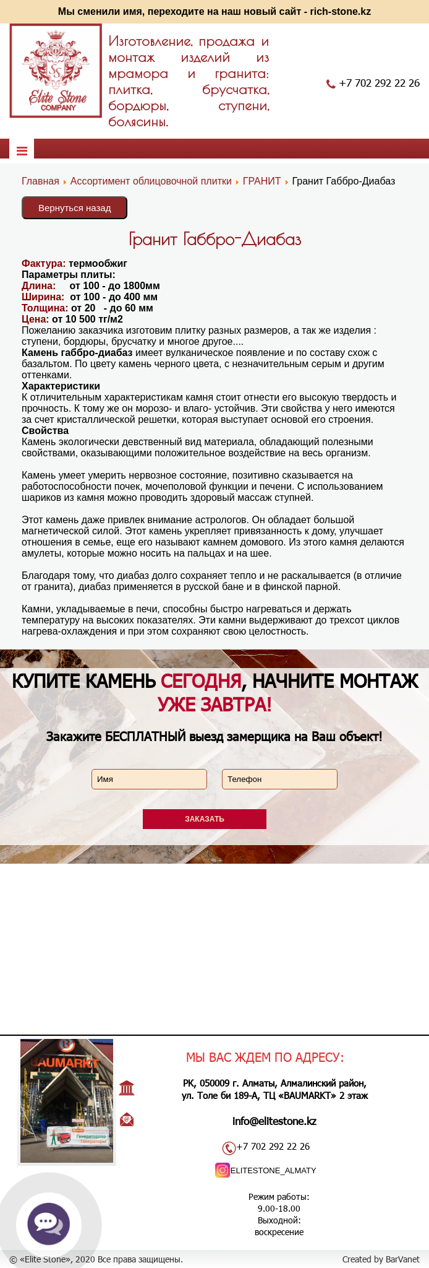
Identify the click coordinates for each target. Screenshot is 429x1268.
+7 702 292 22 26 (379, 82)
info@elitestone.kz (274, 1120)
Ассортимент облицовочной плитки (151, 181)
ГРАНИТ (262, 181)
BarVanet (403, 1259)
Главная (40, 181)
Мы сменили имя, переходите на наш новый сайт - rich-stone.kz (214, 11)
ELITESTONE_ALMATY (273, 1170)
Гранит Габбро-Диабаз (215, 238)
